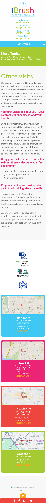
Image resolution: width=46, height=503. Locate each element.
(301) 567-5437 (23, 28)
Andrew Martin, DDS (23, 323)
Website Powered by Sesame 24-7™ (23, 487)
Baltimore (23, 20)
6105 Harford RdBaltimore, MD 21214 (23, 327)
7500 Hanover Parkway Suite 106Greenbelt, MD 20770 (23, 461)
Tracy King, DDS (23, 322)
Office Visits (6, 57)
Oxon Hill (23, 25)
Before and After (8, 59)
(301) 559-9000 (23, 33)
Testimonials (22, 59)
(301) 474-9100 (23, 39)
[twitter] (31, 500)
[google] (25, 500)
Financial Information (22, 57)
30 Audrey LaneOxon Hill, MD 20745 (23, 372)
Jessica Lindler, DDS (23, 369)
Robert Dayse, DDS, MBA (23, 320)
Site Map (23, 491)
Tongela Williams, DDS (23, 413)
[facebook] (14, 500)
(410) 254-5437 (23, 22)
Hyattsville (23, 31)
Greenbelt (23, 36)
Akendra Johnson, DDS (23, 367)
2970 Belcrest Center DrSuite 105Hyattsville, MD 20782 (23, 419)
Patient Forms (35, 59)
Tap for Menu (23, 44)
